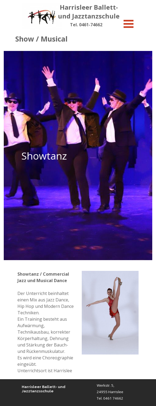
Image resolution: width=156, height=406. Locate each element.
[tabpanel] (86, 24)
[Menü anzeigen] (128, 23)
